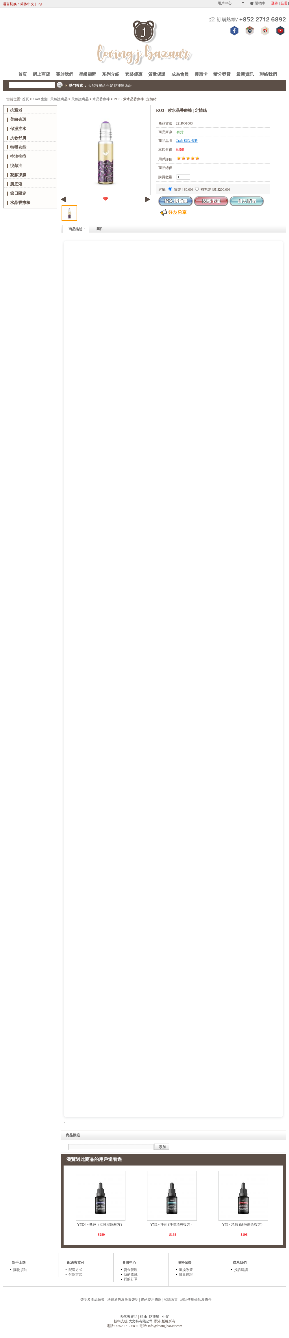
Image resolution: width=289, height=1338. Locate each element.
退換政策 (186, 1270)
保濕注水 (18, 129)
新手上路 (19, 1263)
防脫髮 (119, 85)
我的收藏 (131, 1274)
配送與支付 (75, 1263)
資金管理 (131, 1270)
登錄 (274, 3)
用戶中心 (231, 3)
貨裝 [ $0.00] (181, 190)
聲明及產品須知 (92, 1300)
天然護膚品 (96, 85)
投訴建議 (241, 1270)
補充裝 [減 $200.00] (212, 190)
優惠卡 (201, 74)
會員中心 (129, 1263)
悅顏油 (16, 166)
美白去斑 (18, 119)
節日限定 (18, 193)
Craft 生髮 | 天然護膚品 (50, 99)
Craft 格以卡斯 (187, 141)
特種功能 (18, 147)
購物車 (257, 3)
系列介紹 (110, 74)
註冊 (284, 3)
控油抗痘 (18, 156)
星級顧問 (87, 74)
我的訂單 (131, 1279)
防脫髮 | (155, 1317)
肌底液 (16, 184)
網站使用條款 (151, 1300)
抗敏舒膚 (18, 138)
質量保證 (157, 74)
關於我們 (64, 74)
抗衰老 (16, 110)
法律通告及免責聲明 (122, 1300)
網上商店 (41, 74)
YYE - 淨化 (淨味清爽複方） (172, 1224)
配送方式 (75, 1270)
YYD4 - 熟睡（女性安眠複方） (100, 1224)
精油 (128, 85)
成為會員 (180, 74)
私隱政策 (171, 1300)
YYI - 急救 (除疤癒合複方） (243, 1224)
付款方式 (75, 1274)
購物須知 (20, 1270)
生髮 (109, 85)
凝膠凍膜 (18, 175)
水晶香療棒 (101, 99)
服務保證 (184, 1263)
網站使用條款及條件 (196, 1300)
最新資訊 (245, 74)
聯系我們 (240, 1263)
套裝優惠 (133, 74)
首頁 (22, 74)
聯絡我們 (268, 74)
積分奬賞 (222, 74)
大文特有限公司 (141, 1321)
